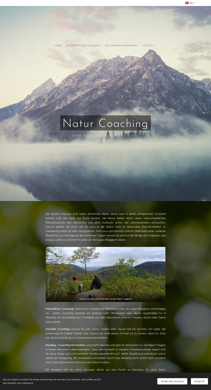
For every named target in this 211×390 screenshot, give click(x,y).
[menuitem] (59, 45)
